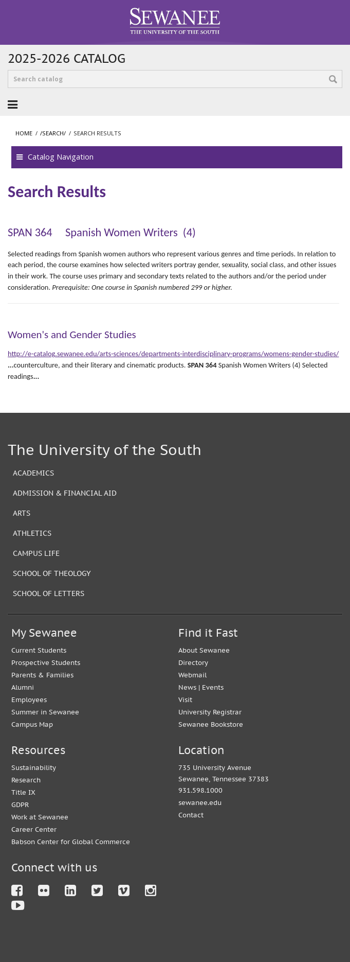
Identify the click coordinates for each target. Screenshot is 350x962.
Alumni (22, 687)
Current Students (38, 650)
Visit (185, 699)
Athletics (32, 533)
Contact (191, 815)
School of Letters (48, 593)
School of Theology (52, 573)
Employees (29, 699)
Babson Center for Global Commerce (70, 841)
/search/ (53, 133)
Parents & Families (42, 675)
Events (213, 687)
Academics (33, 473)
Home (23, 133)
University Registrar (210, 712)
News (187, 687)
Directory (193, 662)
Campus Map (32, 724)
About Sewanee (204, 650)
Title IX (23, 792)
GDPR (20, 804)
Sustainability (33, 767)
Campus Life (36, 553)
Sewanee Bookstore (210, 724)
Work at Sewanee (39, 817)
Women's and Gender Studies (72, 334)
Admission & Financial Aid (65, 493)
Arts (21, 513)
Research (26, 780)
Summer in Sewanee (45, 712)
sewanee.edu (200, 802)
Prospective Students (45, 662)
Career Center (34, 829)
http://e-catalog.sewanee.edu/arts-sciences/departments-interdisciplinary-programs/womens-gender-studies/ (173, 353)
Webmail (192, 675)
